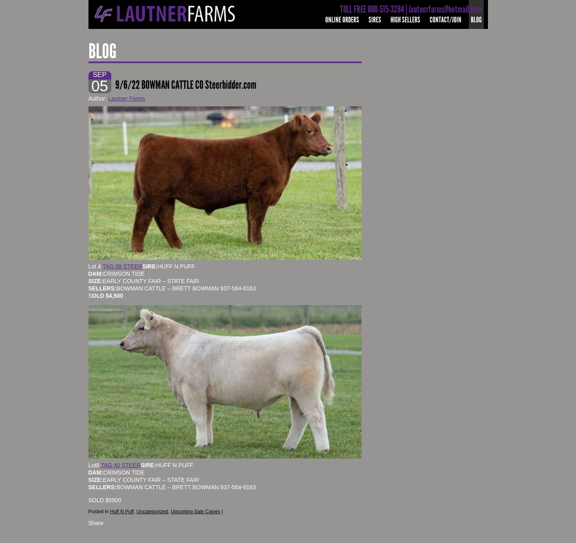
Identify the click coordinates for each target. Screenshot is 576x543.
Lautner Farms (127, 98)
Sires (375, 19)
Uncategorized (152, 511)
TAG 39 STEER (122, 266)
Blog (476, 19)
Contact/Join (445, 19)
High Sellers (405, 19)
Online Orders (342, 19)
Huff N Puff (122, 511)
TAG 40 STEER (120, 465)
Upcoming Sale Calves (195, 511)
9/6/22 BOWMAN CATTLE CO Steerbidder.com (185, 85)
